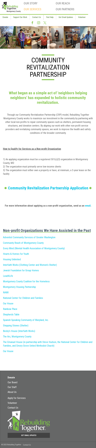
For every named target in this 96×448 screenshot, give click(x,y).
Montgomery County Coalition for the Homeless (26, 281)
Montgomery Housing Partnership (19, 286)
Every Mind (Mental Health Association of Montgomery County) (34, 248)
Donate (5, 17)
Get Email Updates (66, 17)
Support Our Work (20, 17)
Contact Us (36, 17)
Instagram (39, 23)
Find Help (50, 17)
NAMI (6, 292)
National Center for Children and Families (23, 297)
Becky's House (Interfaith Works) (19, 331)
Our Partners (65, 9)
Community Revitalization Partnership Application (48, 188)
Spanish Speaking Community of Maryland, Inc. (25, 320)
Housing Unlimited (12, 259)
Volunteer (82, 17)
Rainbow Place (10, 308)
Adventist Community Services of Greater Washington (29, 237)
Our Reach (63, 3)
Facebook (32, 23)
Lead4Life (8, 275)
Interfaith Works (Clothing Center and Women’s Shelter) (30, 264)
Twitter (45, 23)
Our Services (32, 9)
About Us (12, 392)
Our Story (30, 3)
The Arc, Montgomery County (17, 336)
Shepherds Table (11, 314)
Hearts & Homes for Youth (16, 253)
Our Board (12, 382)
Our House (8, 303)
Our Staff (12, 387)
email (88, 205)
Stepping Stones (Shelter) (15, 325)
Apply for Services (17, 398)
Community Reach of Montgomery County (23, 242)
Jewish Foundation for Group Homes (21, 270)
